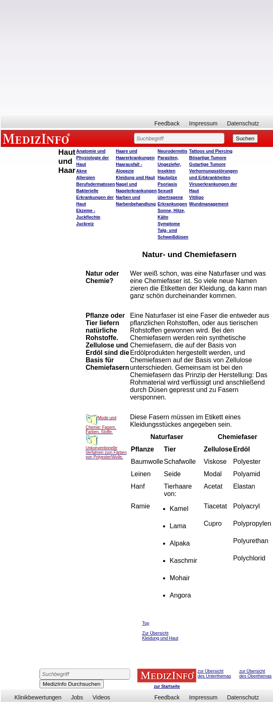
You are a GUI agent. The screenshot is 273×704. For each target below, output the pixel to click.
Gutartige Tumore (207, 164)
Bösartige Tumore (207, 157)
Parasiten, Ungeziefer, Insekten (169, 164)
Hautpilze (167, 177)
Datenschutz (243, 123)
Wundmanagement (208, 203)
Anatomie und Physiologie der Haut (92, 158)
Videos (101, 697)
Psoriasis (167, 184)
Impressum (203, 123)
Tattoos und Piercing (210, 151)
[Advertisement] (137, 58)
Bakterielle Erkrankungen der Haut (95, 197)
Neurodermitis (172, 151)
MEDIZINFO (38, 138)
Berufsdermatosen (95, 184)
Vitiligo (196, 197)
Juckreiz (85, 223)
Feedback (167, 123)
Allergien (85, 177)
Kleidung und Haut (135, 177)
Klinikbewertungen (37, 697)
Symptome (169, 223)
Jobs (77, 697)
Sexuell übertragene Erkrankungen (172, 197)
